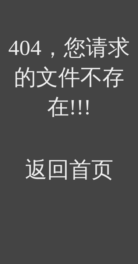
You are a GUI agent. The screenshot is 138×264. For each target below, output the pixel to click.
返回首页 (69, 170)
